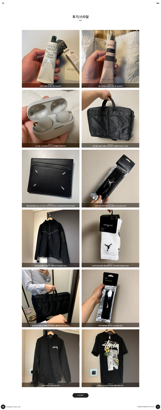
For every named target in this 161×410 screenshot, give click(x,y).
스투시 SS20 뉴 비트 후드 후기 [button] (50, 358)
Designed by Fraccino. (148, 406)
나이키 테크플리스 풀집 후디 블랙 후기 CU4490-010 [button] (50, 238)
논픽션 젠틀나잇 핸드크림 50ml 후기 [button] (50, 59)
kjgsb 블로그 (3, 406)
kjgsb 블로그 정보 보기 (157, 3)
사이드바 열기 (3, 3)
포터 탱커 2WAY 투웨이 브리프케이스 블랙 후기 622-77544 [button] (110, 119)
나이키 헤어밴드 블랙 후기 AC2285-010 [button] (110, 298)
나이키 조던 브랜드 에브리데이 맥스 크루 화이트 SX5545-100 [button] (110, 238)
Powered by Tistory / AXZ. (13, 407)
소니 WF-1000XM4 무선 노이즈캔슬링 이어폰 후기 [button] (50, 119)
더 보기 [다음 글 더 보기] (81, 395)
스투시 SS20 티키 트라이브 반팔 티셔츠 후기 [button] (110, 358)
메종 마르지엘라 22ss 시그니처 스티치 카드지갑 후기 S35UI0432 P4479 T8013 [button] (50, 178)
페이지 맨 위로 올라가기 (157, 406)
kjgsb (80, 20)
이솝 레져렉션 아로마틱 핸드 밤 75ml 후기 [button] (110, 59)
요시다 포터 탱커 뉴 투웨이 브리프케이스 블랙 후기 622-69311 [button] (50, 298)
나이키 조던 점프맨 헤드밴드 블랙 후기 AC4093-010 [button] (110, 178)
